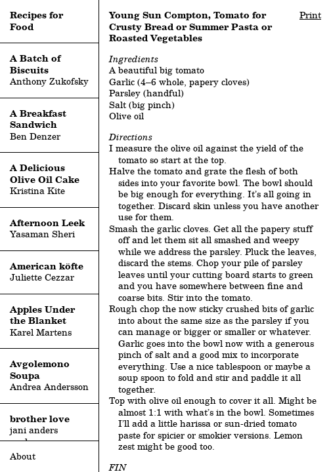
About (22, 456)
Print (310, 15)
